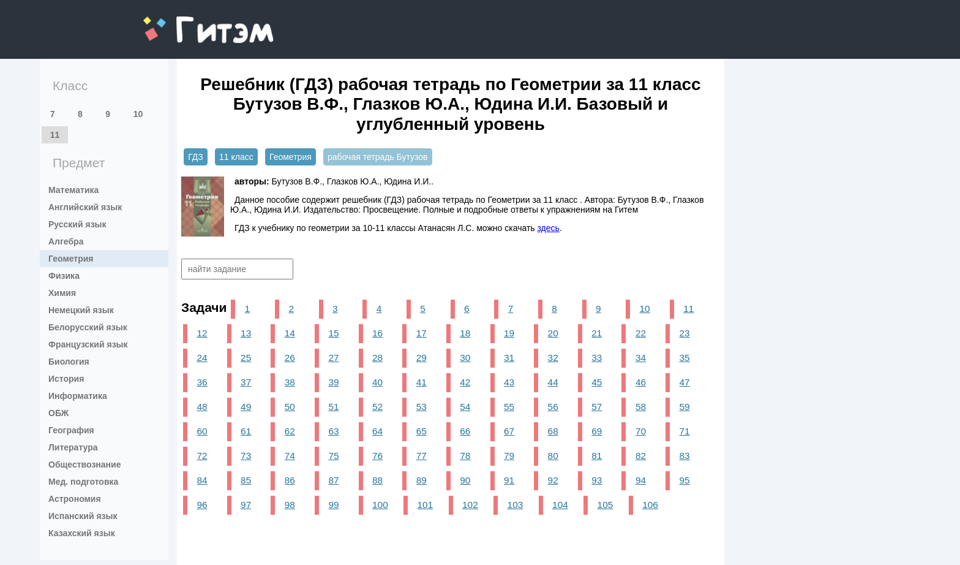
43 (509, 382)
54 (465, 406)
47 (685, 382)
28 (377, 357)
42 (465, 382)
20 (553, 333)
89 (421, 480)
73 (246, 455)
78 (465, 455)
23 (685, 333)
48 (202, 406)
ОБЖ (58, 413)
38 (290, 382)
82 (641, 455)
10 (138, 114)
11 (55, 135)
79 (509, 455)
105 (605, 504)
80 (553, 455)
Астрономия (74, 499)
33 (596, 357)
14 (290, 333)
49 (246, 406)
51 (333, 406)
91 (509, 480)
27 (333, 357)
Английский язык (85, 207)
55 (509, 406)
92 (553, 480)
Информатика (77, 396)
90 (465, 480)
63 (333, 431)
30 (465, 357)
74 (290, 455)
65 (421, 431)
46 (641, 382)
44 (553, 382)
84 (202, 480)
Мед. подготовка (83, 482)
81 (596, 455)
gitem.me (175, 21)
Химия (62, 293)
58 (641, 406)
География (71, 430)
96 (202, 504)
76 (377, 455)
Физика (64, 276)
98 (290, 504)
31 (509, 357)
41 (421, 382)
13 (246, 333)
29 (421, 357)
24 (202, 357)
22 (641, 333)
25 (246, 357)
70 (641, 431)
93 (596, 480)
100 (380, 504)
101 (425, 504)
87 (333, 480)
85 (246, 480)
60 (202, 431)
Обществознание (84, 464)
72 (202, 455)
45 (596, 382)
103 (515, 504)
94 (641, 480)
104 (560, 504)
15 (333, 333)
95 (685, 480)
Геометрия (71, 259)
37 (246, 382)
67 (509, 431)
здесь (549, 228)
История (66, 379)
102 (470, 504)
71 (685, 431)
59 (685, 406)
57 (596, 406)
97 (246, 504)
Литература (73, 447)
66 (465, 431)
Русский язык (77, 224)
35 (685, 357)
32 (553, 357)
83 (685, 455)
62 (290, 431)
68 (553, 431)
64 (377, 431)
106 (650, 504)
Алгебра (65, 241)
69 (596, 431)
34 (641, 357)
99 (333, 504)
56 (553, 406)
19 (509, 333)
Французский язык (88, 344)
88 (377, 480)
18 (465, 333)
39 (333, 382)
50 (290, 406)
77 (421, 455)
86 (290, 480)
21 (596, 333)
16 (377, 333)
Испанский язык (83, 516)
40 (377, 382)
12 (202, 333)
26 (290, 357)
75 (333, 455)
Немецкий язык (81, 310)
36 (202, 382)
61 (246, 431)
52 (377, 406)
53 (421, 406)
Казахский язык (81, 533)
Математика (73, 190)
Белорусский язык (87, 327)
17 (421, 333)
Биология (68, 361)
